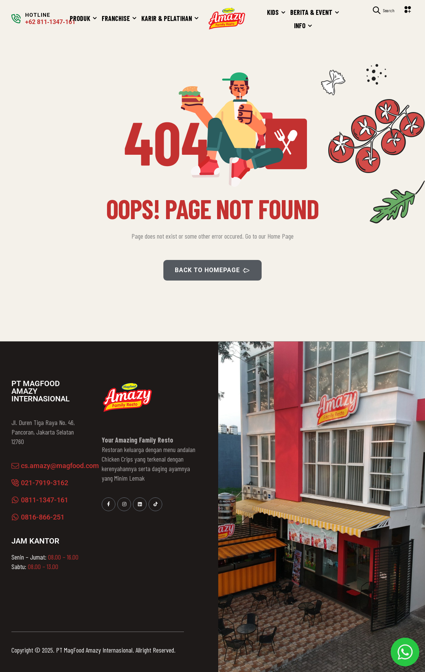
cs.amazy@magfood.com (60, 466)
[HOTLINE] (16, 19)
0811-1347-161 (44, 500)
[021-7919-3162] (15, 483)
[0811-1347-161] (15, 500)
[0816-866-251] (15, 517)
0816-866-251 (42, 517)
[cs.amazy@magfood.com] (15, 466)
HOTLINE (37, 15)
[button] (409, 9)
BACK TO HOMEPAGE (212, 270)
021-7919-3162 (44, 483)
